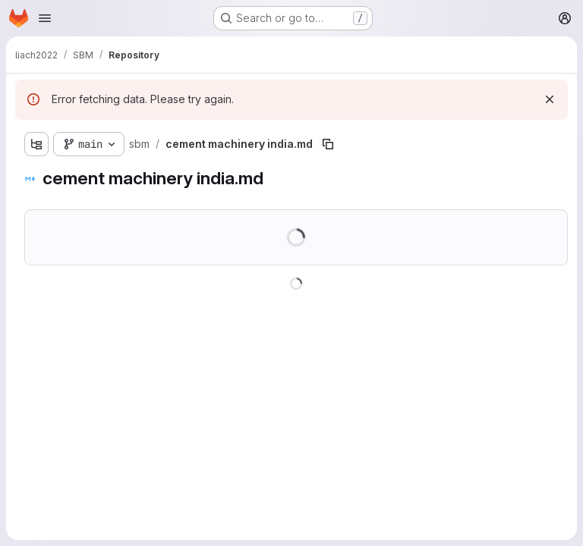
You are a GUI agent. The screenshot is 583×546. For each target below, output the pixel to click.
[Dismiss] (549, 99)
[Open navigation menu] (45, 18)
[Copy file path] (328, 144)
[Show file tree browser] (36, 144)
